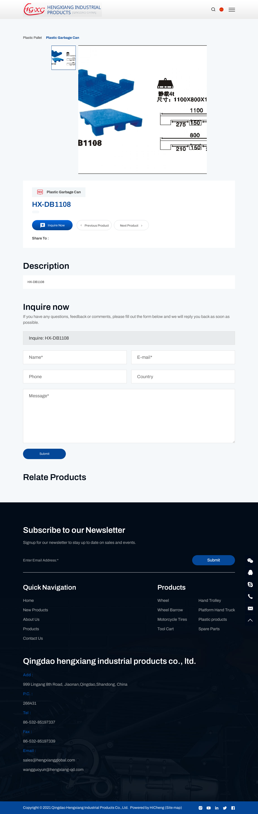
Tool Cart (165, 629)
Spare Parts (209, 629)
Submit (213, 560)
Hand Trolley (209, 600)
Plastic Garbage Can (62, 37)
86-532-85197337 (39, 722)
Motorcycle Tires (172, 619)
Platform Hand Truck (216, 610)
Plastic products (212, 619)
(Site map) (173, 807)
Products (31, 629)
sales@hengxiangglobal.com (49, 760)
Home (28, 600)
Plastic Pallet (32, 37)
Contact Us (33, 638)
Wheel (163, 600)
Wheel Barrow (170, 610)
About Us (31, 619)
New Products (35, 610)
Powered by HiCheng (147, 807)
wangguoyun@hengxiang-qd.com (53, 769)
